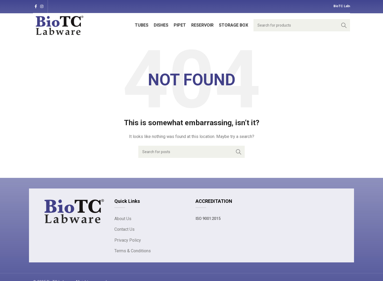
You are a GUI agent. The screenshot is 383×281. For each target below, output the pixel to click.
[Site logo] (59, 25)
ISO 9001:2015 (207, 218)
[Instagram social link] (42, 6)
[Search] (301, 25)
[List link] (151, 218)
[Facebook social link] (36, 6)
